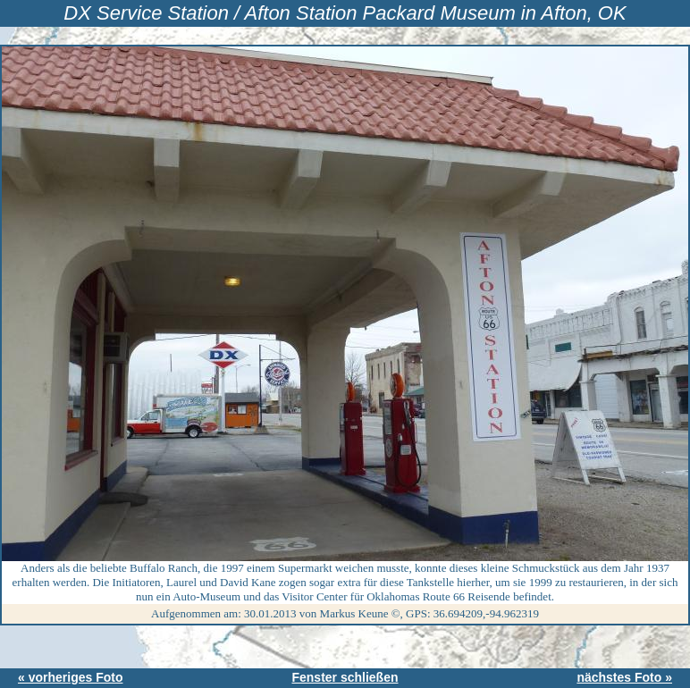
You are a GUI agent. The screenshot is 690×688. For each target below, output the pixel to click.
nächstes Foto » (624, 677)
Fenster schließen (344, 677)
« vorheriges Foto (70, 677)
